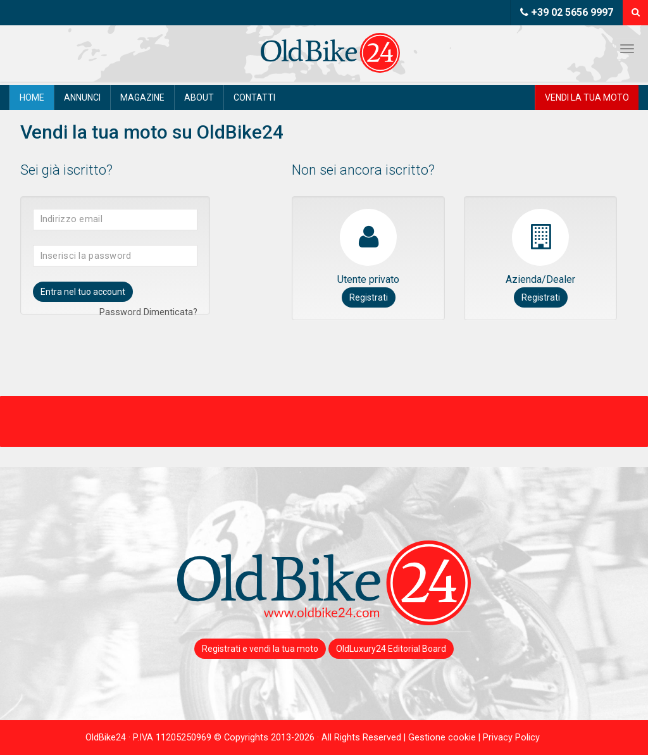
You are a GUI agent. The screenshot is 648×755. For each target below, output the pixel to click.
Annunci (82, 97)
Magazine (142, 97)
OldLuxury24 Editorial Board (391, 649)
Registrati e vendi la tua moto (260, 649)
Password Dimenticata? (148, 312)
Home (32, 97)
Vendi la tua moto (587, 97)
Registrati (368, 297)
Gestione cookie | (445, 737)
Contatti (254, 97)
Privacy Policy (511, 737)
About (199, 97)
